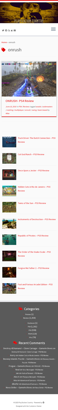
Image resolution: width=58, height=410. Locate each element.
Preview (28, 314)
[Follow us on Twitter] (3, 30)
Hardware (31, 323)
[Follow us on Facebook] (6, 30)
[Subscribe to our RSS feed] (9, 30)
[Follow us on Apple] (12, 30)
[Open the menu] (53, 29)
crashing (9, 110)
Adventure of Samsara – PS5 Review (32, 380)
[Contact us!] (15, 30)
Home (4, 42)
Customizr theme (35, 406)
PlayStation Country (26, 402)
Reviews (26, 106)
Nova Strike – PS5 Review (44, 388)
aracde (38, 106)
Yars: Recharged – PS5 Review (33, 370)
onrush (28, 110)
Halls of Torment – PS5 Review (32, 373)
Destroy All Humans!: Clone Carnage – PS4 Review (29, 352)
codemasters (47, 106)
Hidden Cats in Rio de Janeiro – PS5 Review (33, 355)
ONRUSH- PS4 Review (20, 101)
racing (34, 110)
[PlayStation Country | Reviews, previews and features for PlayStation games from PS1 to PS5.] (29, 12)
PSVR (30, 334)
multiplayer (19, 110)
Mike (7, 113)
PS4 (20, 106)
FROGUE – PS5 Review (42, 366)
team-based (42, 110)
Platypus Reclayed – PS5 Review (34, 377)
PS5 (30, 330)
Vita (30, 337)
